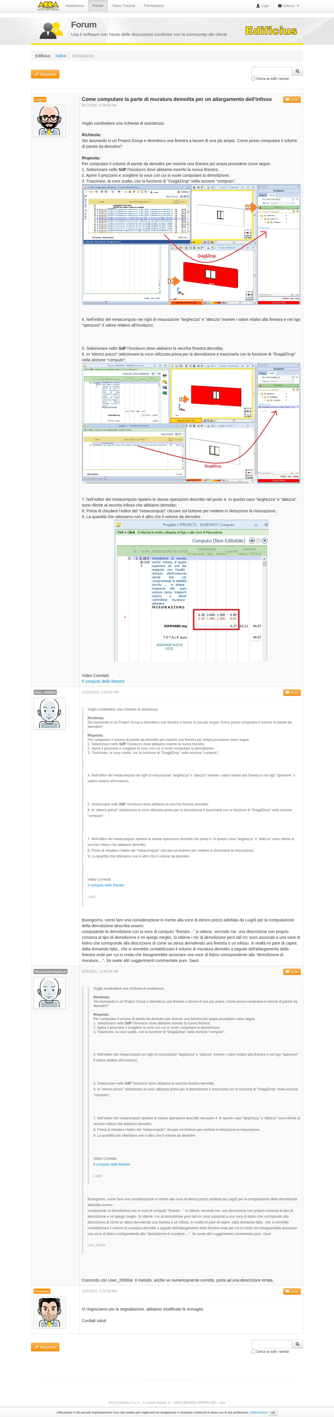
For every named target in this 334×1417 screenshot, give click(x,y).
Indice (60, 56)
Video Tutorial (123, 5)
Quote (292, 99)
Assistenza (75, 5)
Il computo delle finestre (103, 681)
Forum (97, 5)
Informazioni (259, 1412)
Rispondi (45, 74)
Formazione (154, 5)
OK (273, 1412)
